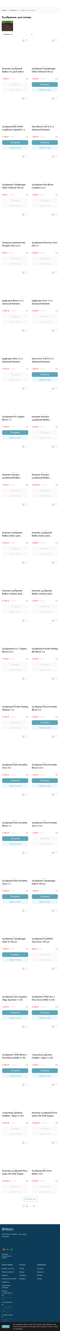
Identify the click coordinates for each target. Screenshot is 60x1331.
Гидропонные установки (6, 1286)
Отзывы (39, 1279)
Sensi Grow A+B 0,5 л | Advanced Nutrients (43, 360)
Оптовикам (22, 1275)
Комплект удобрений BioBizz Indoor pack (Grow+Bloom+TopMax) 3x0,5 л (13, 534)
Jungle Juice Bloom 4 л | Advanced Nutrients (12, 302)
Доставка (40, 1268)
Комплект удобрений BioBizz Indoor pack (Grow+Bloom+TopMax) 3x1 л (44, 534)
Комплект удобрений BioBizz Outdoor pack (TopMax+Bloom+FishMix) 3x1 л (13, 592)
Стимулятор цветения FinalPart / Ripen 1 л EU (42, 1056)
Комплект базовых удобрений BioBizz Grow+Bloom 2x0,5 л (12, 476)
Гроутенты (5, 1275)
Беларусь (22, 1279)
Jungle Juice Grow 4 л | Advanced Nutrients (42, 302)
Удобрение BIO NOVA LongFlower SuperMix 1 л (13, 128)
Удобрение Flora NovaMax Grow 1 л (14, 882)
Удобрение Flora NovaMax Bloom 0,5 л (44, 766)
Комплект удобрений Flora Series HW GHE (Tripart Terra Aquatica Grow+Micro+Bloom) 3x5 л (44, 1114)
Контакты (40, 1275)
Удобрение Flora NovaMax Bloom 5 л (44, 708)
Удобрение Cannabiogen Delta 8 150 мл (43, 882)
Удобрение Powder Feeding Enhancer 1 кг (15, 708)
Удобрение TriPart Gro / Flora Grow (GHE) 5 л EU (43, 998)
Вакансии (40, 1272)
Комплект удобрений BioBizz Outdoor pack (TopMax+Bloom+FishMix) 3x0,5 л (43, 592)
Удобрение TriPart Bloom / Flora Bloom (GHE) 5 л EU (14, 1056)
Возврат (21, 1272)
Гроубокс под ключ (8, 1268)
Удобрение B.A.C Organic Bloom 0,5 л (14, 650)
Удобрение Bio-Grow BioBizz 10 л (42, 1172)
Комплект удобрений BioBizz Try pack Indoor (13, 70)
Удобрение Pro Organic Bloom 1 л (13, 418)
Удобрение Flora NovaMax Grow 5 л (14, 766)
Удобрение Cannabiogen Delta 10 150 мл (14, 940)
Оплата (21, 1268)
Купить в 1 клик (15, 90)
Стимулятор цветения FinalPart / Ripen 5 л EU (13, 1114)
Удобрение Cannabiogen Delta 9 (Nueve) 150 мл (43, 70)
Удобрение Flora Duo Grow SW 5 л (45, 244)
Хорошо (6, 1326)
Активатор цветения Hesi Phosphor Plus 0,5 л (13, 244)
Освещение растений (9, 1279)
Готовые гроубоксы (8, 1272)
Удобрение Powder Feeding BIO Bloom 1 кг (45, 650)
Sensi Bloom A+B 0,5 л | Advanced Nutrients (43, 128)
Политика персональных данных (6, 1256)
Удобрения (13, 10)
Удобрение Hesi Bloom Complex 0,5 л (42, 186)
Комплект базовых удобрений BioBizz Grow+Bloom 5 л (41, 476)
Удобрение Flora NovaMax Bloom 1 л (14, 824)
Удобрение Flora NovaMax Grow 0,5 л (44, 824)
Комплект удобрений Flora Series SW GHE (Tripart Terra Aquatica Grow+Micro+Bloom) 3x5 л (14, 1172)
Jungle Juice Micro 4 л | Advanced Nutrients (12, 360)
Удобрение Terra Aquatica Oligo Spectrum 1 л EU (14, 998)
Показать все (30, 1199)
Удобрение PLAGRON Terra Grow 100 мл (42, 940)
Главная (4, 10)
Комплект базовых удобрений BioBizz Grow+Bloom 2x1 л (41, 418)
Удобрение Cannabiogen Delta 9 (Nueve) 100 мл (14, 186)
